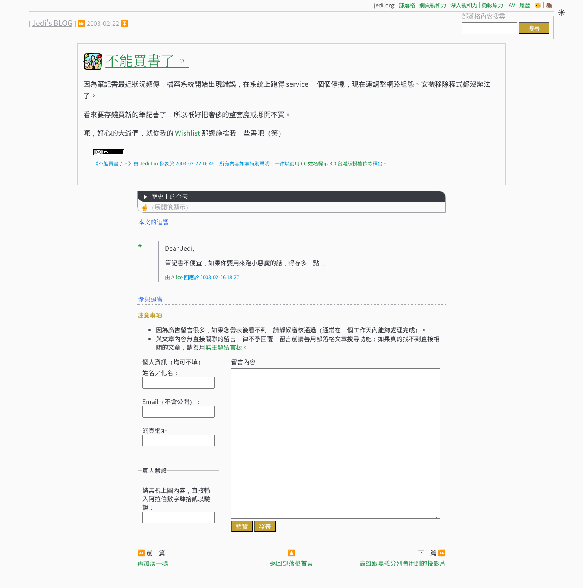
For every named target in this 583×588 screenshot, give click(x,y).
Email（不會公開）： (172, 401)
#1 (141, 245)
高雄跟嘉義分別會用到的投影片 (402, 563)
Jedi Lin (149, 163)
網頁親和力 (432, 5)
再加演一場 (152, 563)
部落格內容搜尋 (483, 15)
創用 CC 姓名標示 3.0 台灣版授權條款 (331, 163)
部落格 (407, 5)
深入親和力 (463, 5)
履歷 (524, 5)
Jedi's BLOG (52, 22)
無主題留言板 (223, 347)
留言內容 (243, 361)
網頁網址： (157, 430)
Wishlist (187, 133)
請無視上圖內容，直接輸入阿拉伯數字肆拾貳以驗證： (176, 498)
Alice (177, 277)
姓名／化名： (160, 372)
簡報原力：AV (498, 5)
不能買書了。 (147, 60)
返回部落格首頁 (291, 563)
